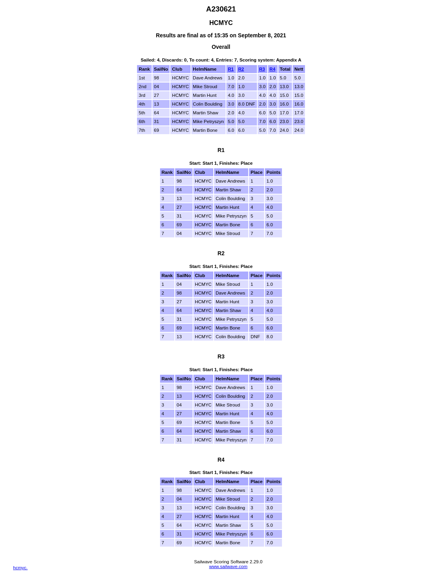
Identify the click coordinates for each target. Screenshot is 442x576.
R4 (273, 69)
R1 (231, 69)
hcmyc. (20, 567)
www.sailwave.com (228, 566)
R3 (262, 69)
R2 (241, 69)
